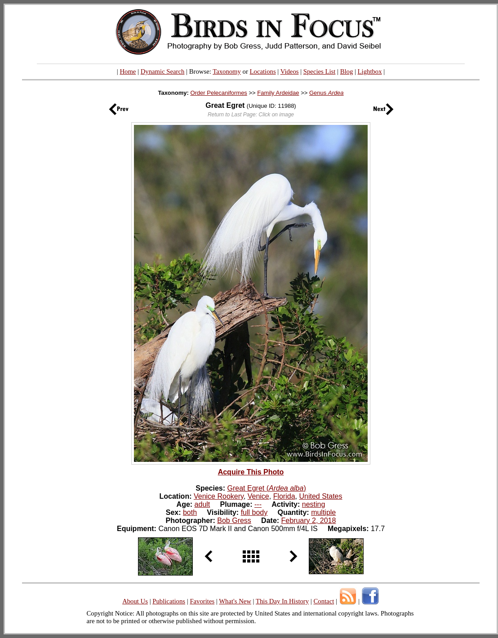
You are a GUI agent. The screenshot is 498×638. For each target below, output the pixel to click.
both (190, 512)
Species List (319, 71)
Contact (323, 601)
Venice (258, 496)
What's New (235, 601)
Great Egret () (266, 488)
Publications (168, 601)
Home (128, 71)
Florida (284, 496)
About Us (135, 601)
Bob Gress (234, 520)
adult (202, 504)
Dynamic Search (163, 71)
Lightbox (370, 71)
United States (320, 496)
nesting (313, 504)
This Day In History (282, 601)
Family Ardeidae (278, 92)
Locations (263, 71)
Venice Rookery (219, 496)
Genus (326, 92)
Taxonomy (227, 71)
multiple (323, 512)
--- (258, 504)
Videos (289, 71)
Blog (346, 71)
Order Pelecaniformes (218, 92)
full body (254, 512)
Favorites (202, 601)
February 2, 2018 (308, 520)
